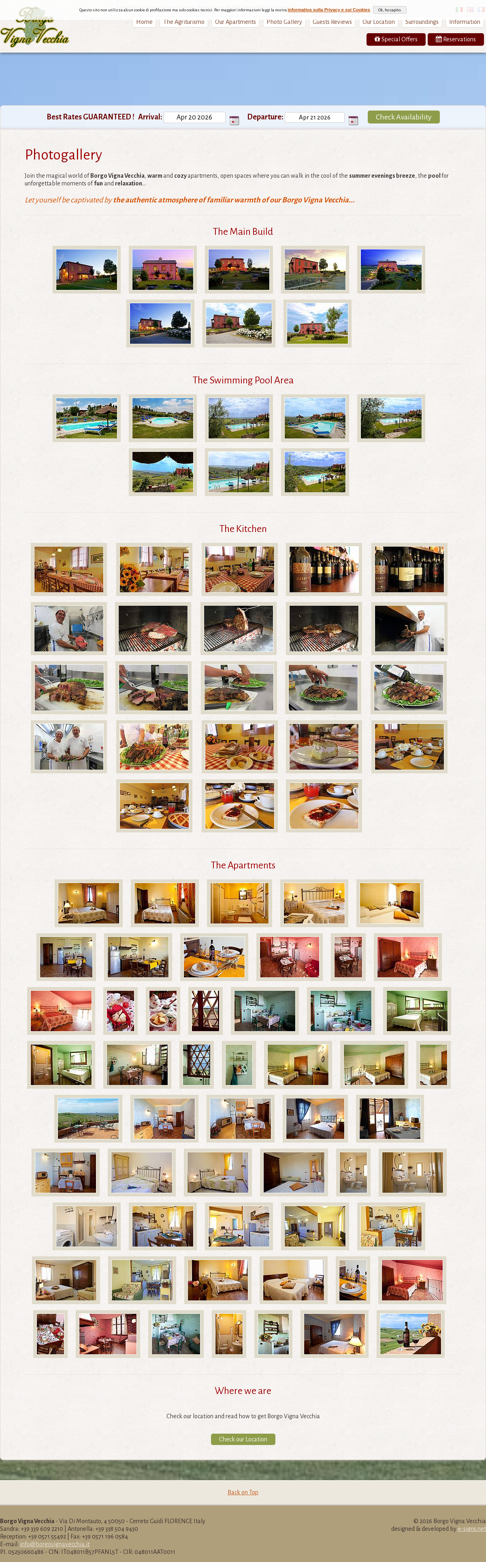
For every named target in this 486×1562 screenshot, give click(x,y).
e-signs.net (472, 1529)
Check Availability (404, 117)
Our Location (378, 22)
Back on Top (243, 1492)
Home (144, 22)
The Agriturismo (184, 22)
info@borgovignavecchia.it (55, 1544)
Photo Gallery (284, 22)
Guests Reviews (332, 22)
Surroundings (422, 22)
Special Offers (396, 39)
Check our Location (243, 1439)
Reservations (456, 39)
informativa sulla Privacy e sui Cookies (329, 9)
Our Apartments (235, 22)
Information (464, 22)
